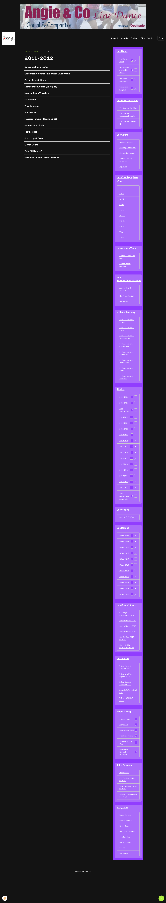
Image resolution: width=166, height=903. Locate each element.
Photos (36, 52)
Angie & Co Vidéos (126, 531)
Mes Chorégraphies (128, 750)
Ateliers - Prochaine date (127, 265)
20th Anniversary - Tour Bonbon (126, 373)
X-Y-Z (121, 246)
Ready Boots (124, 853)
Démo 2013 (124, 608)
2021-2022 (123, 442)
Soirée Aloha (31, 113)
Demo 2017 (124, 585)
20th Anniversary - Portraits (126, 390)
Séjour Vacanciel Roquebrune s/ (125, 683)
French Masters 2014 (127, 647)
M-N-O (122, 223)
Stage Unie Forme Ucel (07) (126, 709)
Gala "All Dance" (33, 152)
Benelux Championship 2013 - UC (127, 820)
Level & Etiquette (126, 147)
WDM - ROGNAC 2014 (126, 717)
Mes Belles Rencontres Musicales (128, 774)
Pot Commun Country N (128, 127)
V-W (121, 240)
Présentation (128, 737)
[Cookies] (4, 898)
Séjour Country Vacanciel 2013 (125, 700)
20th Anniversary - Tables (126, 382)
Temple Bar (30, 132)
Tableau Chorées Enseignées (126, 165)
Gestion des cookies (83, 900)
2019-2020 (123, 454)
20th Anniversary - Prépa (126, 340)
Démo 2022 (124, 561)
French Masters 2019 (127, 636)
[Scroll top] (161, 898)
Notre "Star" (124, 795)
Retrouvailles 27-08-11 (36, 68)
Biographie (128, 743)
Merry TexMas (125, 870)
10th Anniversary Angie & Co (124, 510)
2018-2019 (123, 460)
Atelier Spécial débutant (125, 274)
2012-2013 (123, 495)
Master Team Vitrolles (36, 94)
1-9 (120, 195)
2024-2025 (123, 416)
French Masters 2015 (127, 641)
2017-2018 (123, 466)
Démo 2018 (124, 579)
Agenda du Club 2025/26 (125, 298)
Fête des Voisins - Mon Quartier (41, 158)
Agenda (124, 39)
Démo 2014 (124, 603)
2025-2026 (123, 410)
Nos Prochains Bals (127, 306)
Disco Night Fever (34, 139)
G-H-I (121, 212)
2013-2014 (123, 489)
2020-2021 (123, 448)
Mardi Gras (124, 881)
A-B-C (122, 200)
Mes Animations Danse (128, 764)
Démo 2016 (124, 591)
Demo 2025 (124, 550)
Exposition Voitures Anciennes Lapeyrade (47, 74)
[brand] (9, 39)
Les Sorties (123, 312)
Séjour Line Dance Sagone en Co (126, 692)
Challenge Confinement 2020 (126, 628)
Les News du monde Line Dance (124, 71)
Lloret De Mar (31, 145)
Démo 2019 (124, 573)
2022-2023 (123, 437)
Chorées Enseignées (127, 159)
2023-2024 (123, 431)
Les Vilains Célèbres (127, 859)
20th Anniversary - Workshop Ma (126, 348)
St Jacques (30, 100)
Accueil (114, 39)
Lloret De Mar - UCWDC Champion (127, 662)
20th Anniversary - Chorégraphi (126, 356)
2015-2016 (123, 478)
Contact (134, 39)
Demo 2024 (124, 556)
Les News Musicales (123, 80)
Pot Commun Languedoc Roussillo (127, 119)
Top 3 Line (123, 173)
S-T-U (121, 234)
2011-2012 (123, 501)
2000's (122, 876)
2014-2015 (123, 483)
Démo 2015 (124, 597)
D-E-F (121, 206)
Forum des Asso (125, 842)
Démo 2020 (124, 567)
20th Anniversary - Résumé (126, 331)
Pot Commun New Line (126, 110)
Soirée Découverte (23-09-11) (40, 87)
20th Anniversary (124, 423)
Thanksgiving (31, 107)
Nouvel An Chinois (34, 126)
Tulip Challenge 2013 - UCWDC (128, 810)
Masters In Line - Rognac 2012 (40, 119)
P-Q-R (122, 229)
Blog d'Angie (147, 39)
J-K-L (121, 217)
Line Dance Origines (123, 89)
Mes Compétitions (128, 757)
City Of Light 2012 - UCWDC (127, 654)
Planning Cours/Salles (127, 153)
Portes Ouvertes (125, 847)
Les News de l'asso (124, 61)
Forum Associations (35, 81)
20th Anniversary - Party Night (126, 365)
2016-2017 (123, 472)
